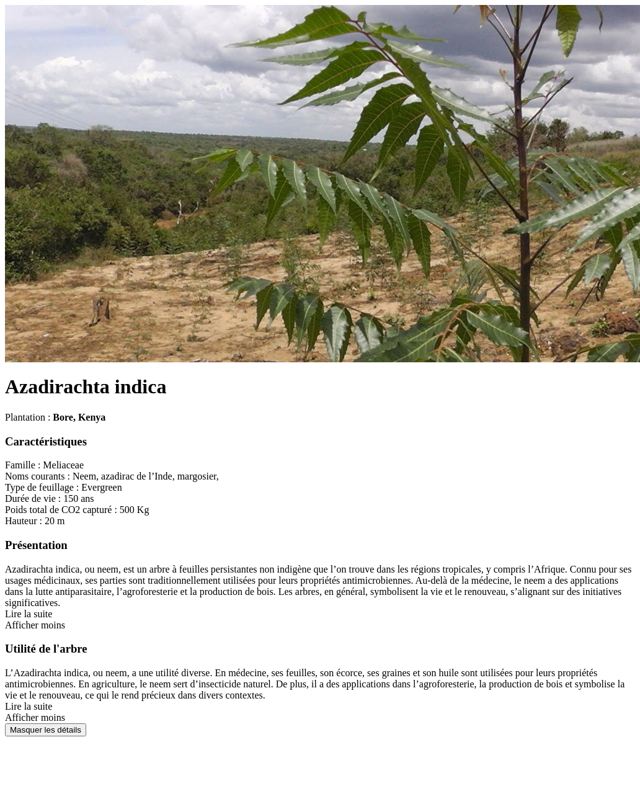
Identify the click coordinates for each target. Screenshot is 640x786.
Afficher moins (35, 625)
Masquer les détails (45, 730)
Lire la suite (28, 614)
